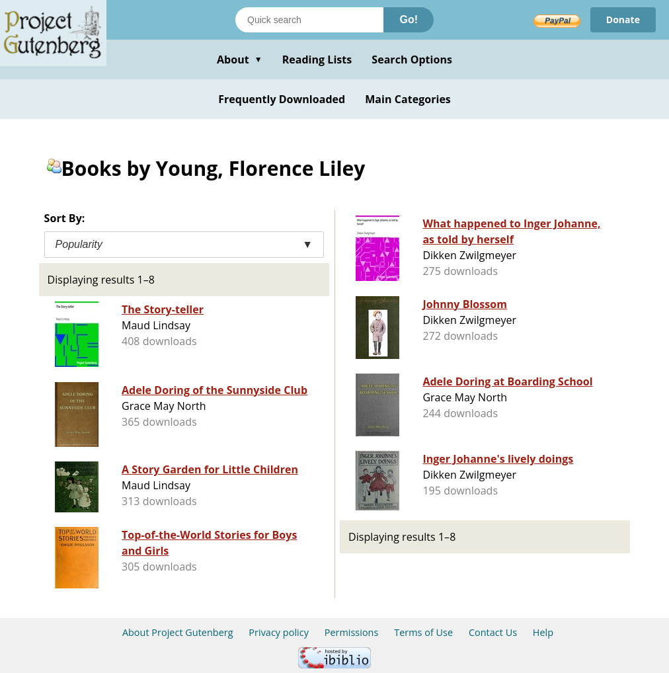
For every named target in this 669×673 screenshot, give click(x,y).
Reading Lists (317, 59)
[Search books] (309, 19)
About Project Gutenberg (177, 632)
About (239, 59)
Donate (623, 19)
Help (543, 632)
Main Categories (408, 99)
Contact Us (493, 632)
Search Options (412, 59)
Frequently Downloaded (281, 99)
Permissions (352, 632)
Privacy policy (279, 632)
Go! (408, 19)
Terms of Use (423, 632)
